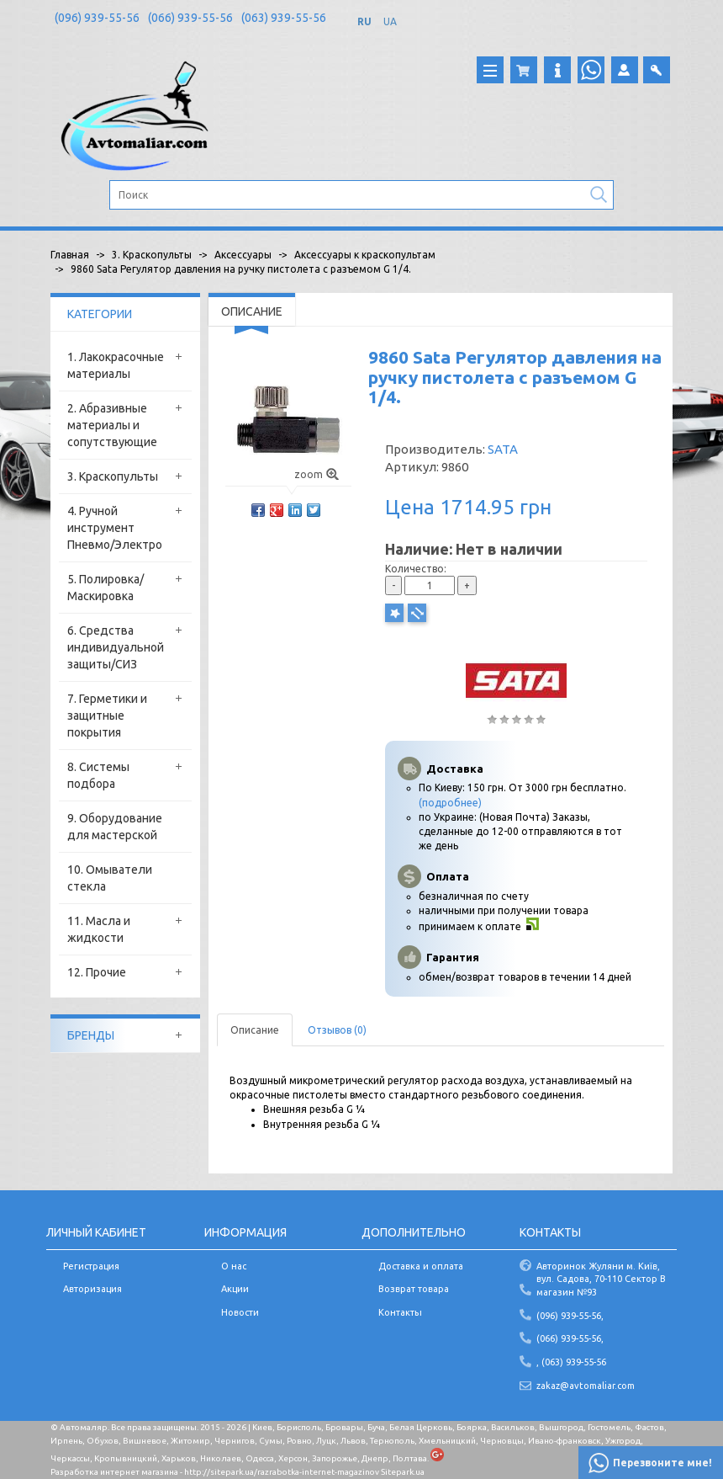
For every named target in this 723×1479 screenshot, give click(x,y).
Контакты (400, 1312)
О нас (233, 1266)
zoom (316, 474)
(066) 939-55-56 (190, 17)
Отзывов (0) (337, 1029)
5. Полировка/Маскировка (105, 587)
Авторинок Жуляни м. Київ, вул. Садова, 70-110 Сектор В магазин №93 (601, 1279)
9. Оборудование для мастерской (114, 826)
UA (390, 21)
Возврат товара (413, 1289)
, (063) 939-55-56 (571, 1362)
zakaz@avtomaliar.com (585, 1386)
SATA (503, 449)
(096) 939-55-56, (570, 1316)
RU (364, 21)
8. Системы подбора (98, 775)
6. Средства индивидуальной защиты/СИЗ (115, 647)
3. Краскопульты (112, 476)
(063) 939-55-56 (283, 17)
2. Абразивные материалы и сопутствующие (112, 425)
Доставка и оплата (420, 1266)
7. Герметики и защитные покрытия (107, 715)
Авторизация (92, 1289)
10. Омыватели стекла (109, 878)
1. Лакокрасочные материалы (115, 365)
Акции (235, 1289)
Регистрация (91, 1266)
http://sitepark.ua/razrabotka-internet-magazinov (281, 1471)
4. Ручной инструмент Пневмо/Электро (114, 527)
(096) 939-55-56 (97, 17)
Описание (254, 1029)
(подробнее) (450, 802)
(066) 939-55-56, (570, 1338)
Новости (240, 1312)
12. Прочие (96, 972)
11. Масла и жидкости (98, 929)
